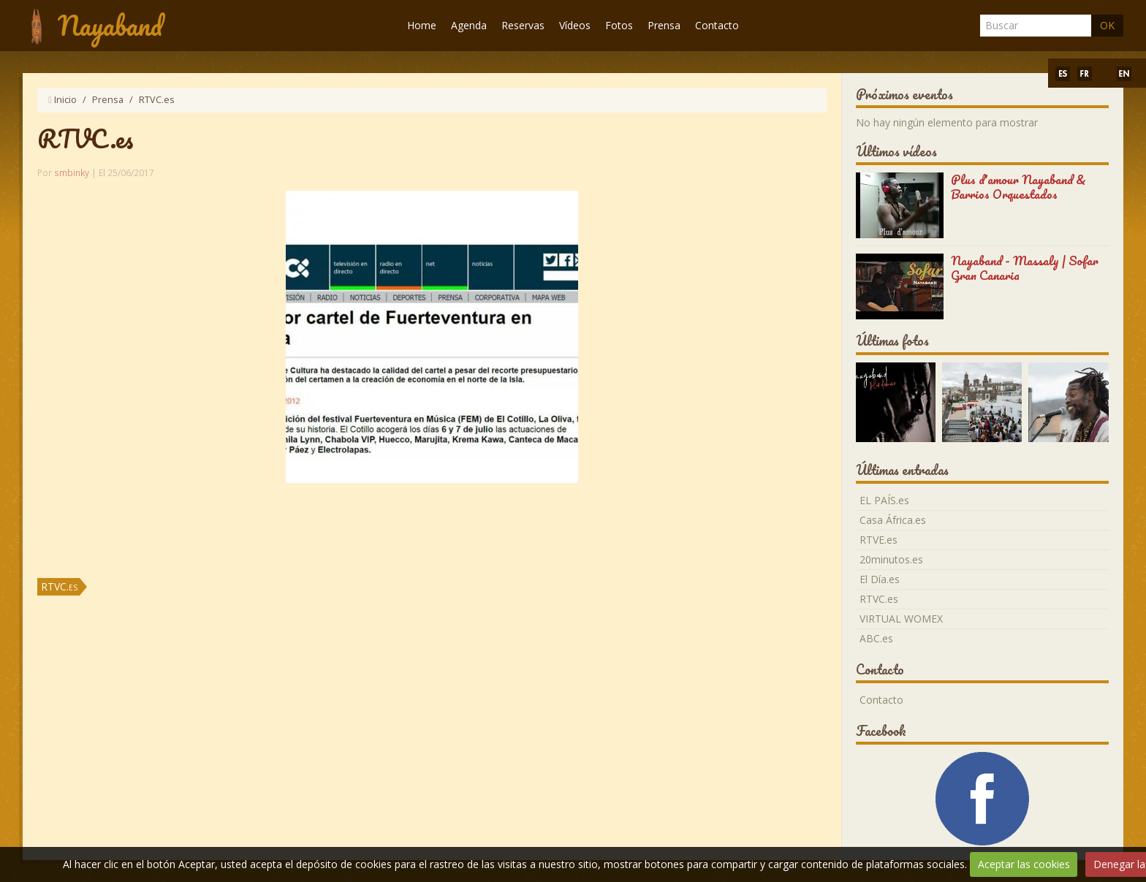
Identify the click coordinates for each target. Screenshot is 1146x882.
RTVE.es (879, 540)
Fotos (619, 25)
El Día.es (880, 579)
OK (1107, 25)
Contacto (717, 25)
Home (421, 25)
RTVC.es (59, 586)
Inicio (65, 100)
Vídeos (575, 25)
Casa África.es (893, 520)
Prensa (664, 25)
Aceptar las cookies (1024, 864)
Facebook (881, 731)
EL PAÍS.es (884, 500)
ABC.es (876, 638)
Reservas (522, 25)
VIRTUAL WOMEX (901, 619)
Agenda (469, 25)
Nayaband (110, 25)
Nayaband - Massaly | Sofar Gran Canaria (1024, 268)
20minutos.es (891, 559)
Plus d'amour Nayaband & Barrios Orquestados (1018, 187)
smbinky (71, 172)
